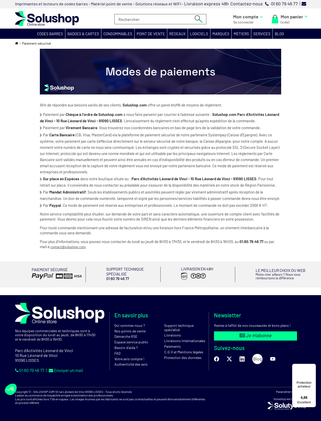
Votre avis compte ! (129, 358)
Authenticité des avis (131, 364)
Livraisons (172, 335)
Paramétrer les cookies (291, 391)
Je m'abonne (255, 335)
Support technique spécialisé (179, 327)
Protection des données (182, 357)
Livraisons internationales (184, 340)
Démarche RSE (125, 336)
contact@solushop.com (69, 246)
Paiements (172, 346)
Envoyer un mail (70, 370)
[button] (50, 34)
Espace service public (131, 342)
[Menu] (313, 367)
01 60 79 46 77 (31, 370)
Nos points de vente (130, 331)
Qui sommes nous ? (129, 325)
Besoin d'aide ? (126, 347)
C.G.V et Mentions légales (183, 352)
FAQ (117, 353)
